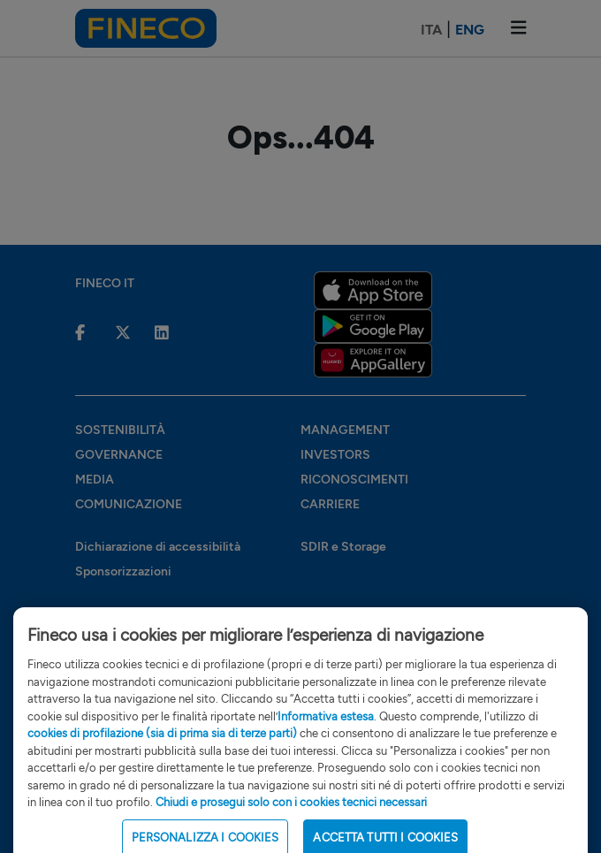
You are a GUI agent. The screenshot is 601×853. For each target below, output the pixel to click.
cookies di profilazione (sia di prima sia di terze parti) (162, 744)
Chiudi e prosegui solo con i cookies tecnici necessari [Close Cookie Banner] (291, 813)
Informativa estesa (326, 728)
